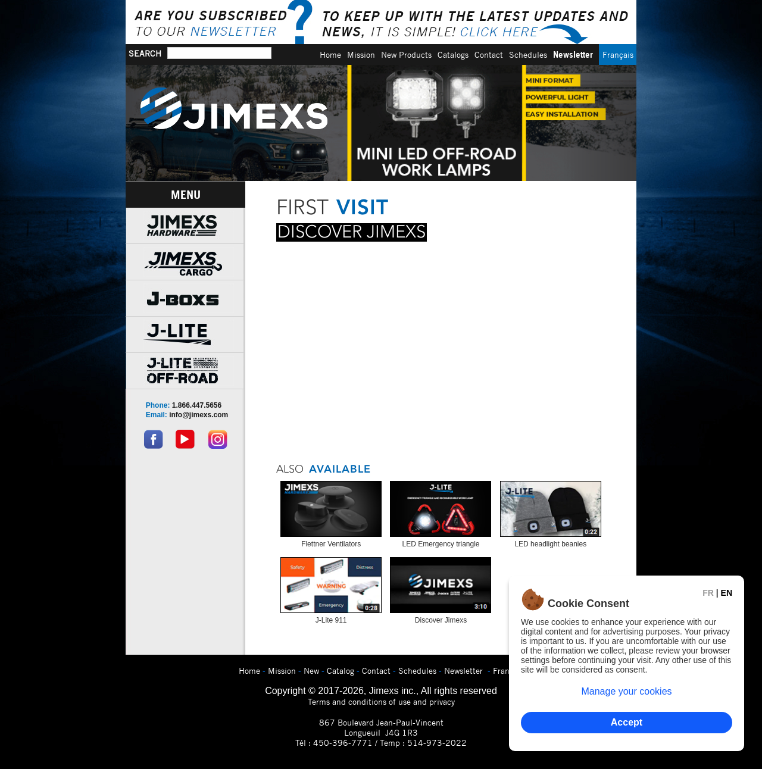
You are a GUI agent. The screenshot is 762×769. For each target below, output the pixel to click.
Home (330, 54)
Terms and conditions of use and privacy (381, 701)
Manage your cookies (626, 691)
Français (617, 54)
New (311, 670)
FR (708, 593)
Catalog (340, 670)
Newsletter (573, 54)
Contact (488, 54)
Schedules (528, 54)
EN (726, 593)
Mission (361, 54)
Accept (626, 722)
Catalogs (453, 54)
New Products (406, 54)
